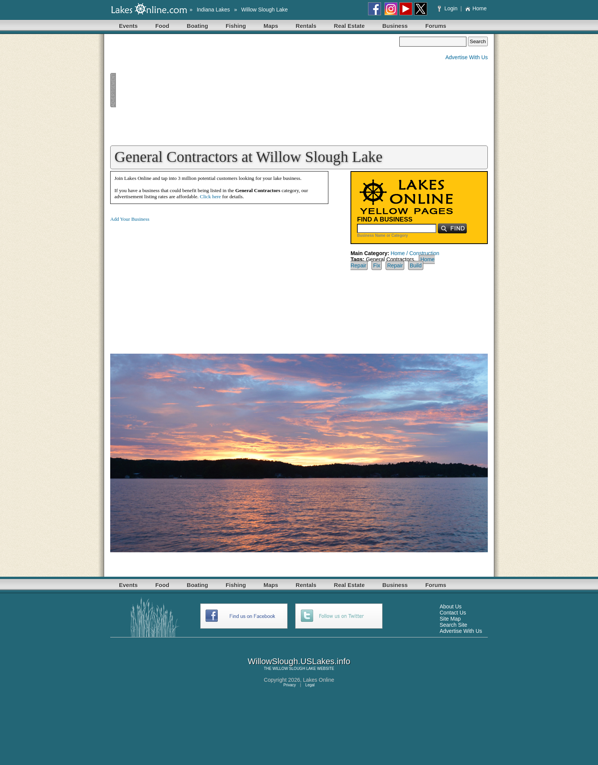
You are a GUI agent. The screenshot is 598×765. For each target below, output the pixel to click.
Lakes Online (318, 680)
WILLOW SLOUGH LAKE (294, 668)
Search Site (453, 625)
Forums (435, 26)
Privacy (289, 685)
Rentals (306, 26)
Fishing (236, 26)
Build (415, 265)
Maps (271, 26)
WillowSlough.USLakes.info (299, 661)
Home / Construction (415, 253)
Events (128, 26)
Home (476, 8)
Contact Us (453, 613)
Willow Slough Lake (264, 9)
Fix (376, 265)
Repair (395, 265)
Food (162, 26)
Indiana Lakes (213, 9)
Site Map (450, 619)
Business (395, 26)
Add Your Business (130, 219)
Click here (210, 196)
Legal (310, 685)
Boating (197, 26)
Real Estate (349, 26)
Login (448, 8)
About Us (451, 606)
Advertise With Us (466, 57)
